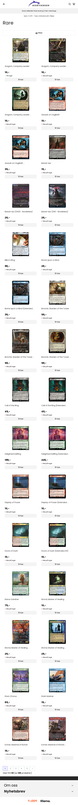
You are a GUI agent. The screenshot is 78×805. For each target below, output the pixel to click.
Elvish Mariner (47, 696)
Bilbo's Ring (10, 260)
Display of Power (12, 502)
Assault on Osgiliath (50, 114)
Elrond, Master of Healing (52, 599)
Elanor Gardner (12, 599)
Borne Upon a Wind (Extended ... (19, 308)
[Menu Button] (3, 4)
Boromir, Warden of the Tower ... (19, 357)
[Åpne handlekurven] (74, 4)
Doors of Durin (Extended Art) (54, 550)
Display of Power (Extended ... (54, 502)
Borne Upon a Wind (50, 260)
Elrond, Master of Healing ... (17, 647)
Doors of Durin (11, 550)
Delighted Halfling (13, 454)
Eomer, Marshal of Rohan (16, 744)
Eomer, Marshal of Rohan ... (53, 744)
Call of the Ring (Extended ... (54, 405)
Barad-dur (46, 163)
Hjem (26, 16)
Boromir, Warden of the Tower (55, 308)
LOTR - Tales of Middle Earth (39, 16)
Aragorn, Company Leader (17, 66)
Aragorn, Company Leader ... (54, 66)
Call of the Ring (12, 405)
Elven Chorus (11, 696)
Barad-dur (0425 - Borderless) (19, 211)
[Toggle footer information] (73, 785)
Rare (52, 16)
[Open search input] (70, 4)
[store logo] (39, 4)
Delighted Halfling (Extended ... (55, 454)
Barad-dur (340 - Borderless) (54, 211)
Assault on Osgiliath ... (15, 163)
